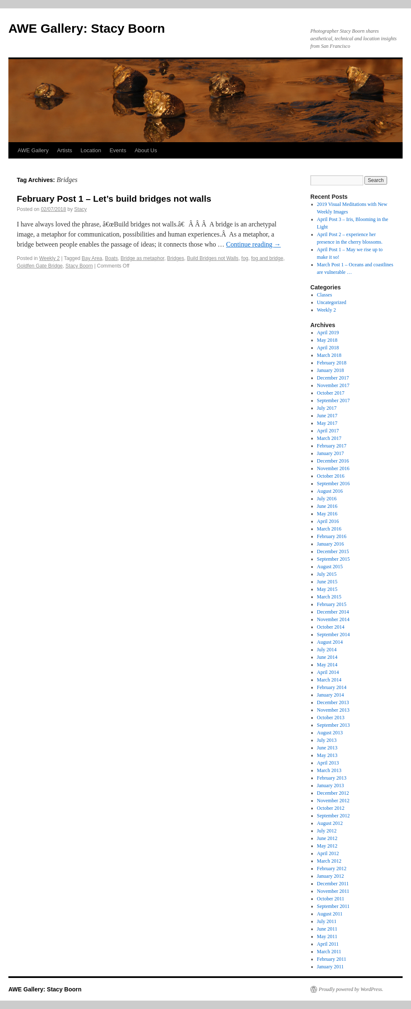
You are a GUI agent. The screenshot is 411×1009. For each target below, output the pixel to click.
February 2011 (331, 959)
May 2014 (327, 665)
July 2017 (327, 408)
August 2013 (330, 733)
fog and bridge (267, 258)
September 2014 (333, 634)
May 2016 (327, 514)
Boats (111, 258)
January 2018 (330, 370)
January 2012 (330, 876)
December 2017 (333, 378)
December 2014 (333, 612)
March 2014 (329, 680)
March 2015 (329, 597)
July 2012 (327, 831)
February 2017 (331, 446)
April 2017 (328, 431)
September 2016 (333, 483)
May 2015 (327, 589)
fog (244, 258)
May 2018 (327, 340)
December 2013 (333, 702)
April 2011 (328, 944)
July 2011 (327, 921)
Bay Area (92, 258)
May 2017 (327, 423)
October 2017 (331, 393)
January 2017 (330, 453)
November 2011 (333, 891)
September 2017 (333, 400)
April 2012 (328, 853)
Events (117, 150)
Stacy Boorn (79, 266)
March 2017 (329, 438)
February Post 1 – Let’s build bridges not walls (114, 198)
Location (91, 150)
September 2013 (333, 725)
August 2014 (330, 642)
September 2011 (333, 906)
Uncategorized (331, 302)
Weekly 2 (49, 258)
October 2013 (331, 717)
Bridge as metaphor (142, 258)
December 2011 (333, 884)
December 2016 (333, 461)
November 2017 (333, 385)
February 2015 (331, 604)
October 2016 (331, 476)
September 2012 (333, 816)
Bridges (175, 258)
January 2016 (330, 544)
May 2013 (327, 755)
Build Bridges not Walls (213, 258)
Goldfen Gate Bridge (39, 266)
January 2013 (330, 785)
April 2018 (328, 348)
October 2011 (330, 899)
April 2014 (328, 672)
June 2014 (327, 657)
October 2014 (331, 627)
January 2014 (330, 695)
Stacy (80, 209)
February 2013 (331, 778)
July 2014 (327, 650)
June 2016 (327, 506)
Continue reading (253, 244)
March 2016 (329, 529)
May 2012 (327, 846)
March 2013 (329, 770)
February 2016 (331, 536)
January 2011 (330, 967)
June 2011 (327, 929)
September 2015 (333, 559)
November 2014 (333, 619)
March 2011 (329, 951)
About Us (146, 150)
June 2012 (327, 838)
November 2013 (333, 710)
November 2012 (333, 801)
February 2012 (331, 868)
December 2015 (333, 551)
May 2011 (327, 936)
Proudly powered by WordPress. (351, 989)
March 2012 (329, 861)
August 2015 (330, 567)
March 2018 (329, 355)
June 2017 (327, 416)
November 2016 (333, 468)
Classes (324, 295)
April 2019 (328, 332)
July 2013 (327, 740)
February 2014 (331, 687)
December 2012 (333, 793)
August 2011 (330, 914)
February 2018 (331, 363)
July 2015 (327, 574)
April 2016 (328, 521)
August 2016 (330, 491)
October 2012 (331, 808)
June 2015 (327, 582)
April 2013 (328, 763)
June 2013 (327, 748)
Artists (64, 150)
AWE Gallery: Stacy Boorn (86, 28)
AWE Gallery (33, 150)
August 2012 (330, 823)
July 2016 (327, 499)
